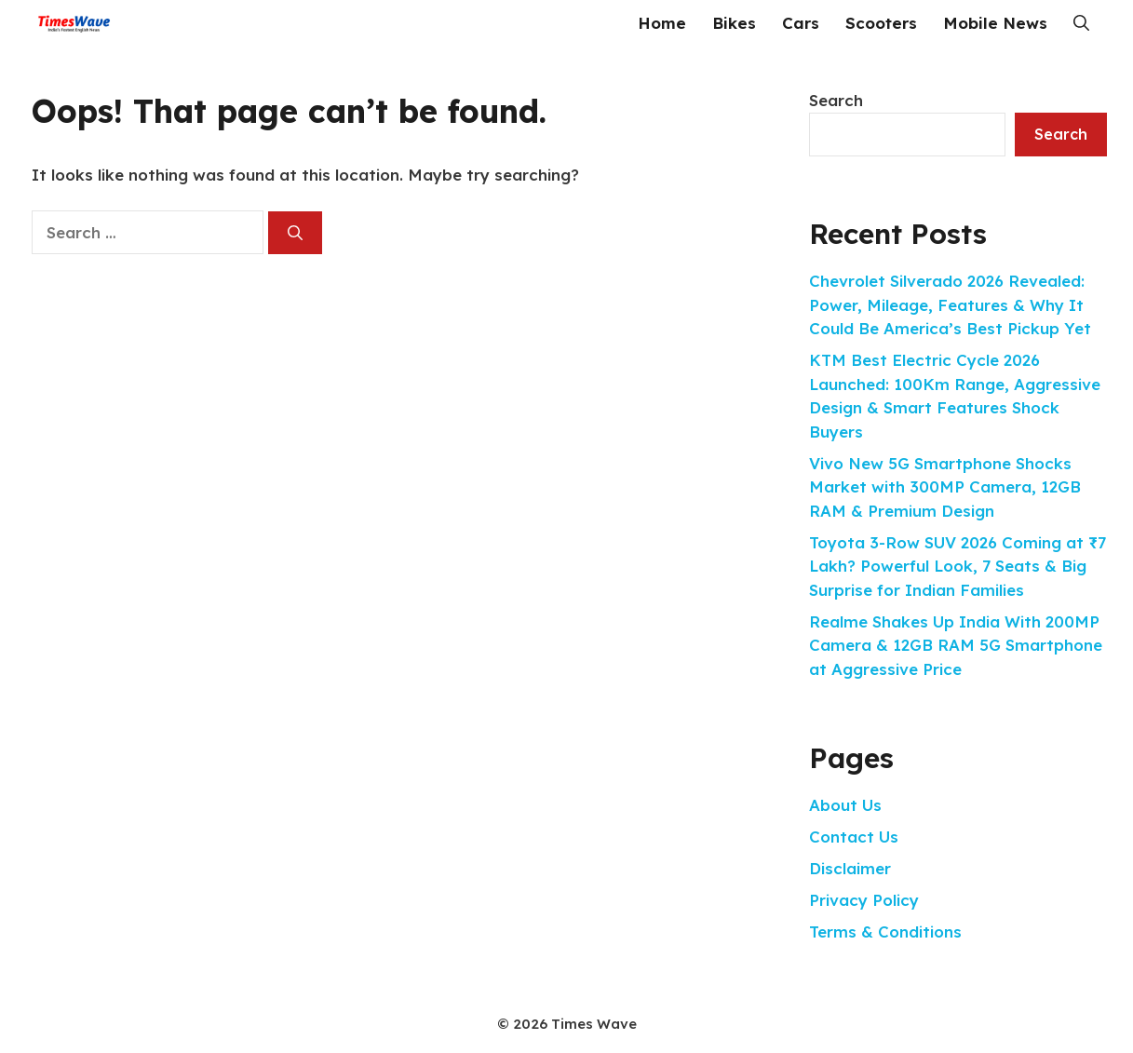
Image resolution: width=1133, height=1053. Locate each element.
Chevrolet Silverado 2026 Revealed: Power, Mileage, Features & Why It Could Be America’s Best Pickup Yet (950, 304)
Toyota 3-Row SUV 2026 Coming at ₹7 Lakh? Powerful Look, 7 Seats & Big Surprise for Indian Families (957, 566)
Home (662, 23)
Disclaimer (850, 868)
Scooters (881, 23)
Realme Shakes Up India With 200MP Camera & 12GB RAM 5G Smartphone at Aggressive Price (955, 645)
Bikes (734, 23)
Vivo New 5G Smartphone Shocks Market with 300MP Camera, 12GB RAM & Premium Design (945, 486)
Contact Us (853, 836)
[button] (1081, 23)
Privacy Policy (864, 900)
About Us (845, 805)
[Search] (295, 232)
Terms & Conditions (885, 931)
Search (836, 100)
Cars (800, 23)
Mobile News (995, 23)
